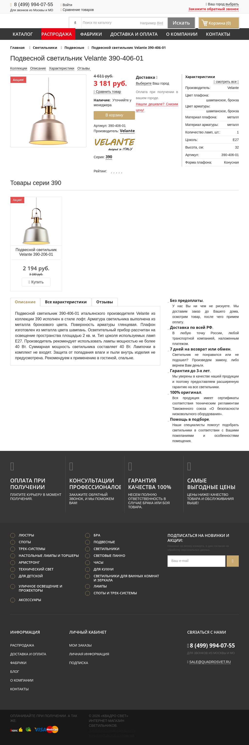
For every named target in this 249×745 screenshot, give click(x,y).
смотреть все (226, 82)
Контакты (218, 34)
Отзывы (84, 68)
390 (109, 156)
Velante (127, 130)
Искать (181, 22)
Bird (160, 23)
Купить (36, 282)
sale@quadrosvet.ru (210, 662)
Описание (38, 68)
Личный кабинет (88, 632)
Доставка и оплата (134, 34)
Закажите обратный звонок (213, 9)
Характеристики (61, 68)
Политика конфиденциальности (112, 730)
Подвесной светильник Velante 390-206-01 (36, 252)
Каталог (23, 34)
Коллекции (18, 68)
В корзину (114, 115)
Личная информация (89, 654)
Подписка (78, 663)
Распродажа (56, 34)
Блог (14, 672)
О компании (181, 34)
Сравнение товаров (77, 10)
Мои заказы (80, 645)
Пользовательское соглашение (111, 735)
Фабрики (91, 34)
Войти (66, 5)
